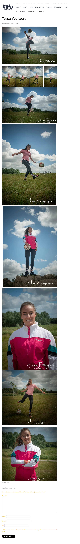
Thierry (16, 23)
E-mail (4, 521)
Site (3, 525)
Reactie (4, 496)
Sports (8, 482)
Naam (4, 516)
